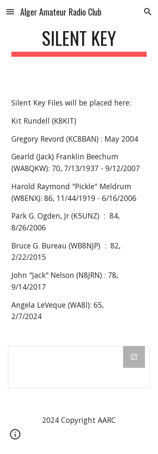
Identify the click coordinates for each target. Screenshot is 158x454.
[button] (10, 11)
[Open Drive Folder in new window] (134, 357)
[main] (79, 42)
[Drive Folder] (79, 367)
